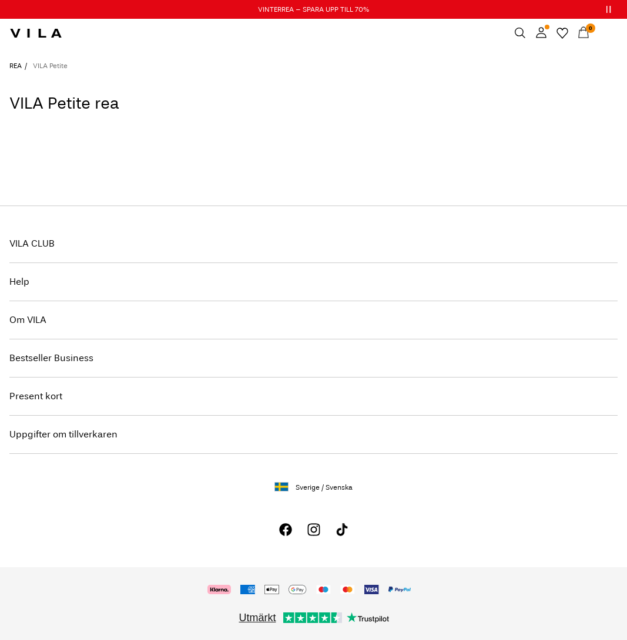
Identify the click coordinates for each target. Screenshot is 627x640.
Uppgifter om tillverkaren (63, 434)
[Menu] (604, 32)
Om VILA (27, 319)
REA (15, 66)
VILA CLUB (32, 243)
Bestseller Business (51, 357)
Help (19, 281)
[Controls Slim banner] (608, 9)
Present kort (35, 396)
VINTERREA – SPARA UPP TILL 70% (313, 9)
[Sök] (520, 32)
